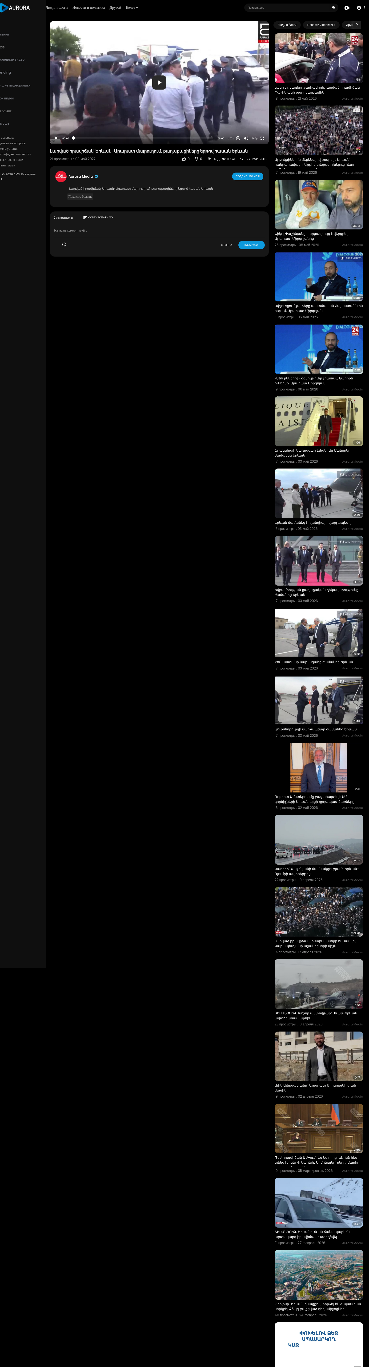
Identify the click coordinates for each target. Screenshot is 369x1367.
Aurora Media (103, 168)
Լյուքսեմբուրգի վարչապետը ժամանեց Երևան (322, 696)
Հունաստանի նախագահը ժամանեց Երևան (320, 632)
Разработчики (15, 165)
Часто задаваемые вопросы (26, 143)
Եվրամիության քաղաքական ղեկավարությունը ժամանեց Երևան (312, 566)
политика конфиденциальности (28, 154)
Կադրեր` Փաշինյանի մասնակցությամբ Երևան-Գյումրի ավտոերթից (315, 832)
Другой (142, 7)
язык (31, 165)
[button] (360, 8)
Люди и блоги (84, 7)
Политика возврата (19, 138)
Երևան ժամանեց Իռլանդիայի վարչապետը (319, 499)
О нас (10, 160)
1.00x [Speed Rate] (236, 130)
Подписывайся (253, 168)
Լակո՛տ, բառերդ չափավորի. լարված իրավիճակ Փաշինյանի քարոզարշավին (315, 86)
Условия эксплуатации (22, 149)
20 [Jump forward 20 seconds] (244, 131)
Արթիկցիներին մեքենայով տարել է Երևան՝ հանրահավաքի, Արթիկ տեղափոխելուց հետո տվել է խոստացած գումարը (321, 158)
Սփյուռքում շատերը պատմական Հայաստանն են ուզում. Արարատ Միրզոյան (319, 295)
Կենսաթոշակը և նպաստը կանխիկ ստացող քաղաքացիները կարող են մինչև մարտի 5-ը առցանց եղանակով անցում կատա (320, 1321)
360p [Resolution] (260, 130)
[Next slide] (357, 25)
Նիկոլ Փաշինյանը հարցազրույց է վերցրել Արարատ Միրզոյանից (317, 226)
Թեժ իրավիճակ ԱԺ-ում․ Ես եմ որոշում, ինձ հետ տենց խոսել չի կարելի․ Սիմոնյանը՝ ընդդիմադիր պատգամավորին (318, 1110)
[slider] (156, 130)
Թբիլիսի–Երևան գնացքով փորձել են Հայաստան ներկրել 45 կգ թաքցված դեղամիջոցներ (313, 1250)
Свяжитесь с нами (29, 160)
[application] (172, 78)
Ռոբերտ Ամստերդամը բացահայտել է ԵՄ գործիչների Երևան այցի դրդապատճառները (320, 763)
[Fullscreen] (268, 130)
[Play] (75, 130)
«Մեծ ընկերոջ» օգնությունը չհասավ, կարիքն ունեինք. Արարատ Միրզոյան (320, 364)
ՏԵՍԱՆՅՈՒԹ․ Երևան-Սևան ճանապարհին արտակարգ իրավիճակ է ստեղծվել (318, 1178)
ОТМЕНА (232, 237)
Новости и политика (116, 7)
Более (159, 7)
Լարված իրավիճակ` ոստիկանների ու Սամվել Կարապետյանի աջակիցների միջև (321, 901)
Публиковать (257, 237)
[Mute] (252, 130)
